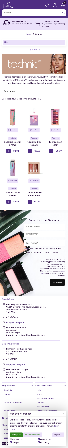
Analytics (15, 442)
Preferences (44, 439)
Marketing (43, 442)
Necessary (16, 439)
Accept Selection (33, 434)
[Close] (63, 413)
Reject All (58, 434)
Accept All (16, 434)
